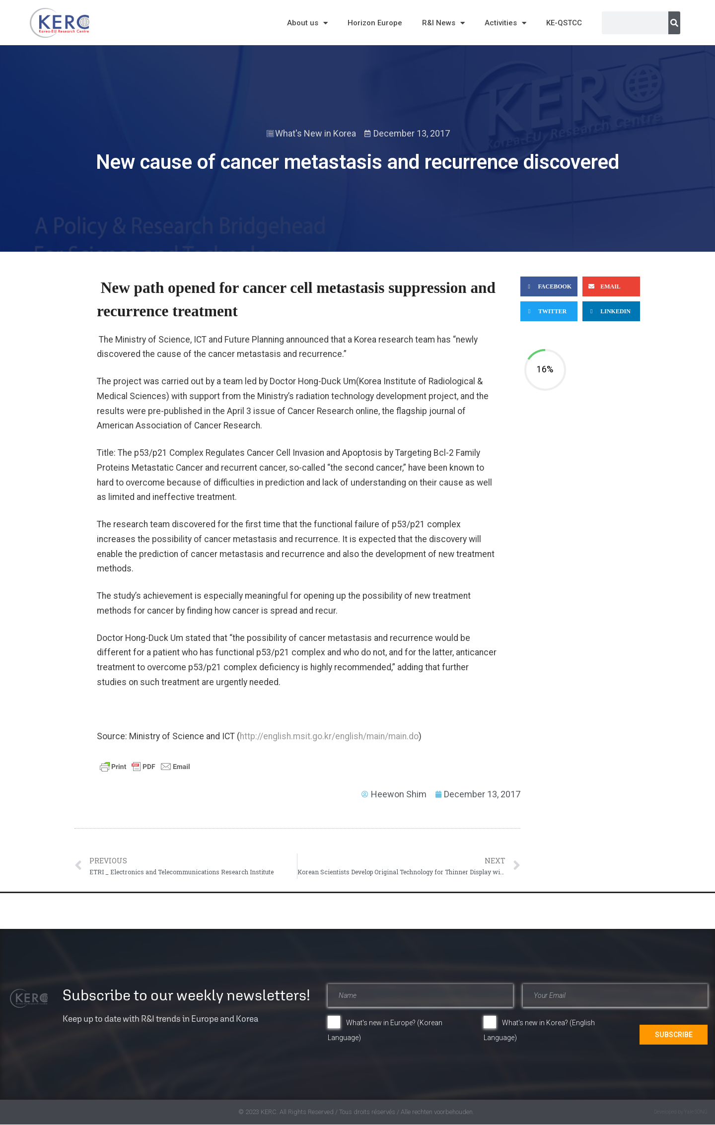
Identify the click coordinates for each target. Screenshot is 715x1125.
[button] (548, 286)
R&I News (443, 23)
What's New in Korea (315, 133)
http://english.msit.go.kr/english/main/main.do (329, 736)
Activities (505, 23)
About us (307, 23)
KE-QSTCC (564, 22)
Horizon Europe (375, 22)
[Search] (674, 22)
